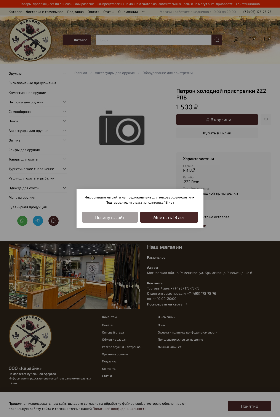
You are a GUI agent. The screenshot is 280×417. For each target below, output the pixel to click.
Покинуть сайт (110, 217)
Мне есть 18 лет (169, 217)
